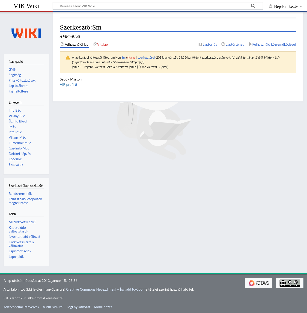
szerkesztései (146, 57)
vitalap (131, 57)
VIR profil (67, 84)
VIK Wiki (26, 5)
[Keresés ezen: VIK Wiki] (158, 5)
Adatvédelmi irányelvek (21, 307)
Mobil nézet (103, 307)
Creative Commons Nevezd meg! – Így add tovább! (104, 289)
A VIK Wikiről (53, 307)
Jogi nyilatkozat (78, 307)
